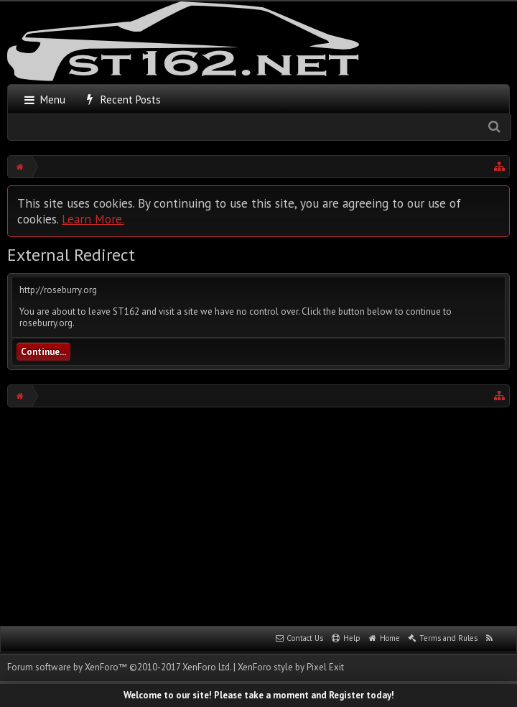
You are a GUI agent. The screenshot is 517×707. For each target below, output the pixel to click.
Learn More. (93, 219)
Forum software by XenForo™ (119, 667)
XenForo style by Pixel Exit (291, 667)
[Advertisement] (262, 515)
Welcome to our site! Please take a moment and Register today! (259, 695)
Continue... (43, 352)
